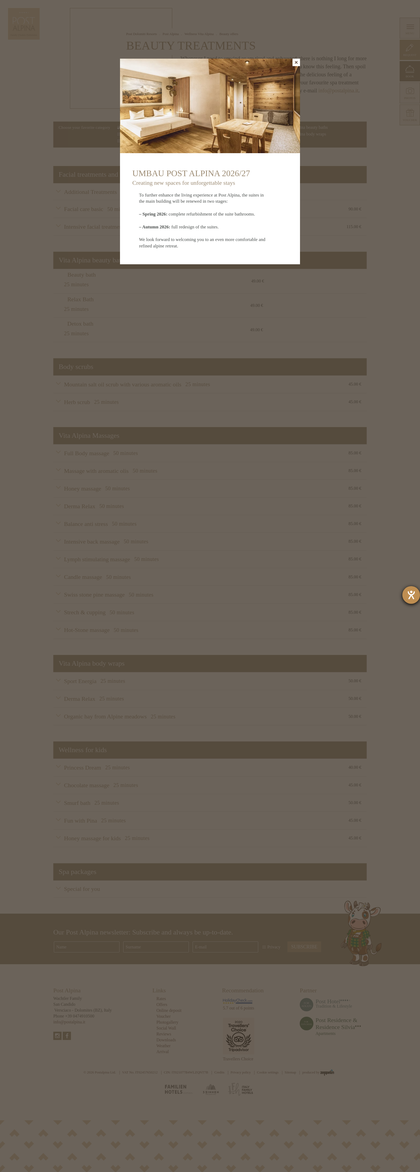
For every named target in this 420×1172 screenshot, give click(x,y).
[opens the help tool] (411, 595)
